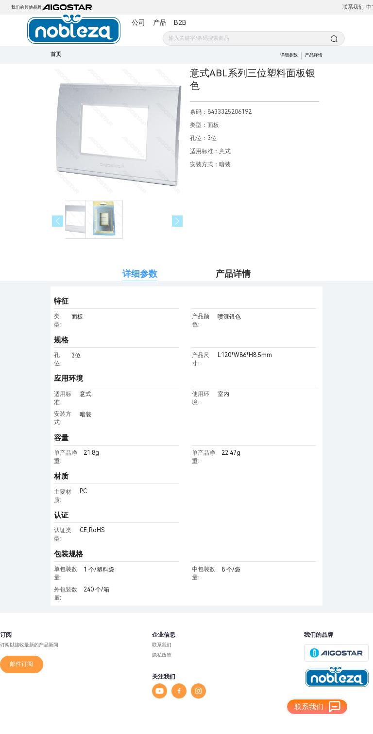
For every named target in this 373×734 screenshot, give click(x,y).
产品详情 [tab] (233, 274)
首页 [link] (56, 54)
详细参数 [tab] (139, 274)
